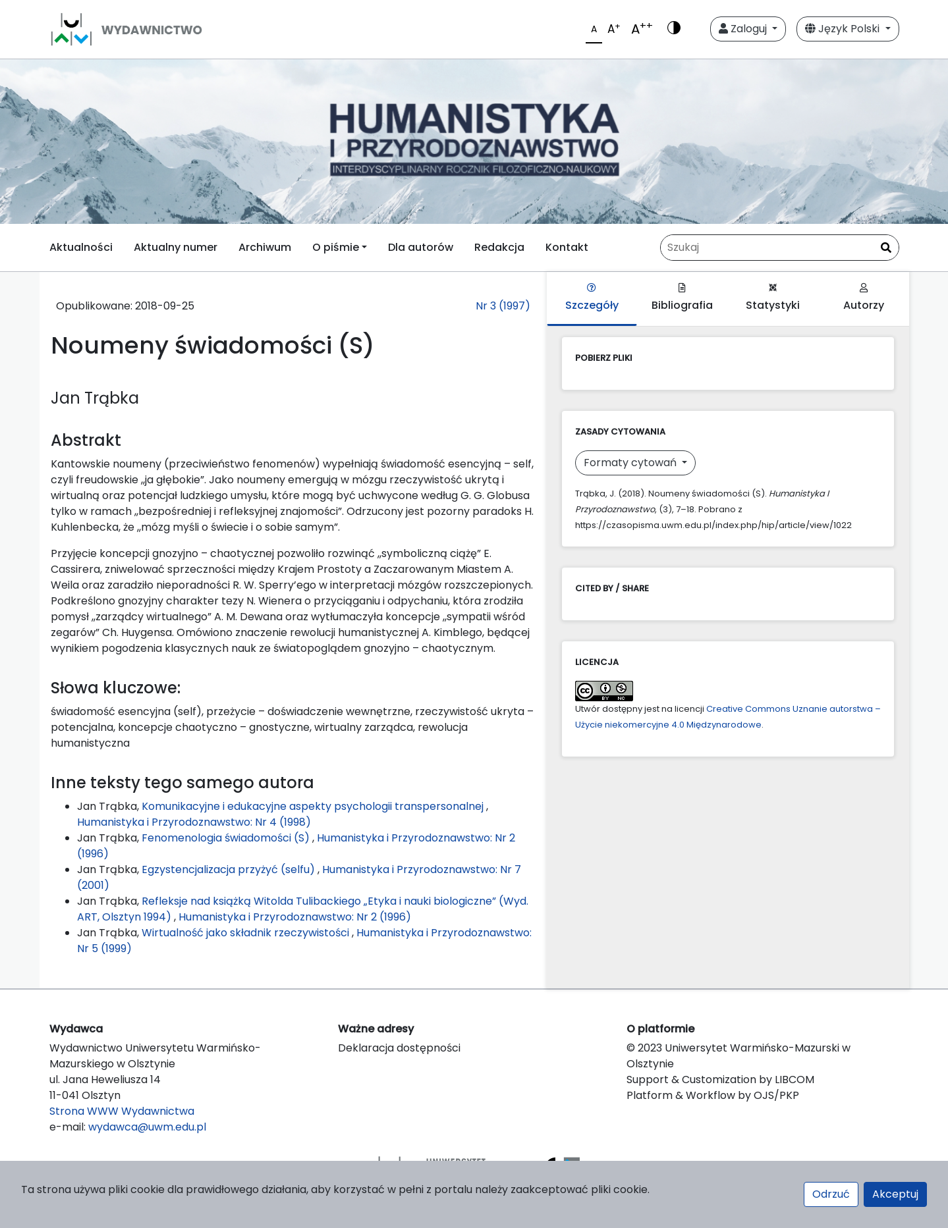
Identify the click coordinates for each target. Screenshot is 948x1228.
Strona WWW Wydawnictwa (121, 1111)
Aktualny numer (175, 247)
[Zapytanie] (780, 247)
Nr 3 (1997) (503, 305)
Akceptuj (895, 1194)
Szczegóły (592, 298)
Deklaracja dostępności (399, 1047)
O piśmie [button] (335, 247)
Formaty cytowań (631, 462)
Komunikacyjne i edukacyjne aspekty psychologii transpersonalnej (314, 806)
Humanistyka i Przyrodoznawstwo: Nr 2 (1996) (295, 916)
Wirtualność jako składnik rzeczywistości (247, 932)
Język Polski (843, 28)
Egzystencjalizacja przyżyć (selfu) (230, 869)
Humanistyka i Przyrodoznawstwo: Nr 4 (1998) (194, 822)
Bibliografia (682, 298)
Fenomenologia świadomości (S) (227, 837)
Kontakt (566, 247)
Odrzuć (831, 1194)
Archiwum (264, 247)
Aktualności (81, 247)
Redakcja (499, 247)
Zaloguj (744, 28)
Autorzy (863, 298)
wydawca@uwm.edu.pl (147, 1127)
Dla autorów (420, 247)
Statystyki (773, 298)
